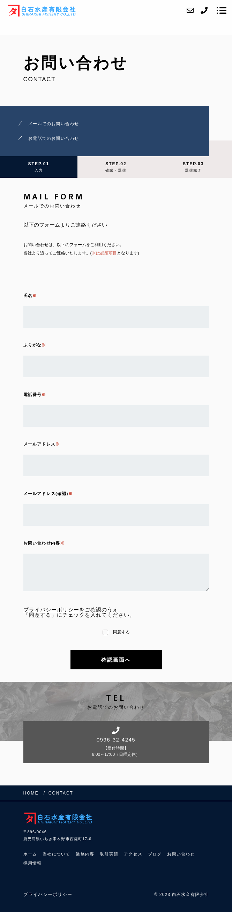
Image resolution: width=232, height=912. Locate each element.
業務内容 (85, 854)
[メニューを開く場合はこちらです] (221, 10)
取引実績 (109, 854)
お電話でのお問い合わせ (53, 138)
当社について (56, 854)
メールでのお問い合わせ (53, 123)
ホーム (30, 854)
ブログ (155, 854)
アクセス (133, 854)
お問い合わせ (181, 854)
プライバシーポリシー (51, 610)
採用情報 (32, 863)
